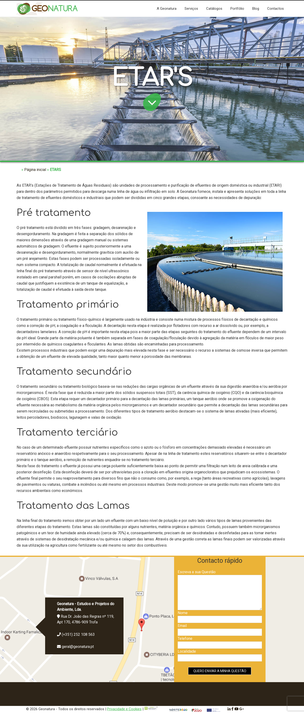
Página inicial (35, 169)
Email (182, 625)
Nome (183, 613)
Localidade (187, 651)
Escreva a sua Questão (197, 572)
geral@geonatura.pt (78, 646)
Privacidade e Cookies (124, 709)
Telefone (185, 638)
